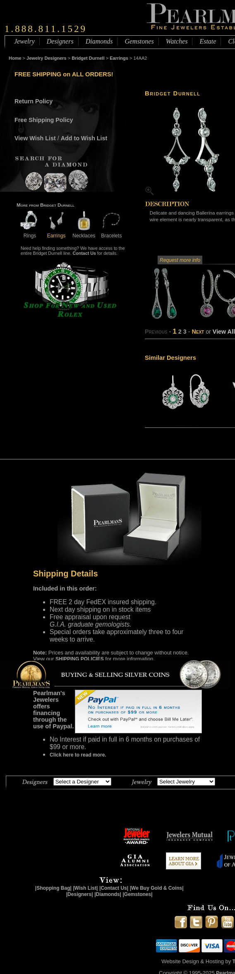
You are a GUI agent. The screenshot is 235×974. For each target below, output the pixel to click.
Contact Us (84, 253)
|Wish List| (85, 888)
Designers (60, 41)
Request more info (180, 260)
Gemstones (139, 41)
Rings (29, 233)
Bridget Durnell (88, 58)
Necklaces (83, 233)
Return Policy (33, 101)
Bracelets (111, 233)
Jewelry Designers (46, 58)
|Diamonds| (107, 894)
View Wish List (35, 138)
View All (224, 331)
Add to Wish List (84, 138)
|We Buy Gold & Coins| (157, 888)
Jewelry (24, 41)
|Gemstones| (138, 894)
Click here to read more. (78, 755)
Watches (177, 41)
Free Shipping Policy (43, 120)
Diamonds (99, 41)
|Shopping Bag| (53, 888)
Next (198, 331)
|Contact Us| (113, 888)
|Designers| (79, 894)
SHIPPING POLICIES (79, 659)
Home (15, 58)
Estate (207, 41)
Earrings (119, 58)
